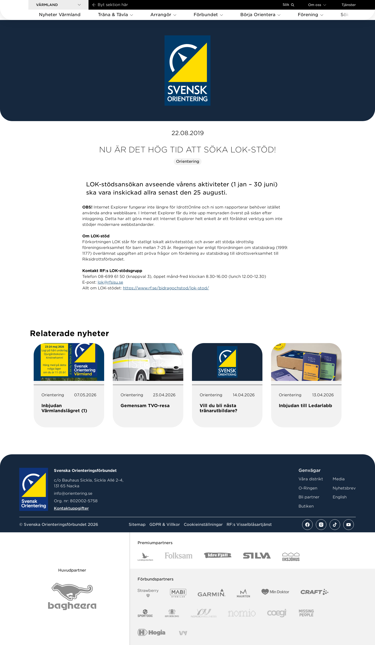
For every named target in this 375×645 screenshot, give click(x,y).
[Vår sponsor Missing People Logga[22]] (306, 613)
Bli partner (309, 497)
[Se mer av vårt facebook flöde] (307, 524)
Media (339, 479)
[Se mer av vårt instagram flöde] (321, 524)
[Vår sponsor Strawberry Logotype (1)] (148, 593)
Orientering (187, 161)
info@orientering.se (73, 493)
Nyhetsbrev (344, 488)
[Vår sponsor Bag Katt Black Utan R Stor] (72, 596)
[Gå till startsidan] (21, 10)
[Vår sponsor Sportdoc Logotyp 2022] (145, 613)
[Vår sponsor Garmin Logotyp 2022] (211, 593)
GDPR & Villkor (164, 525)
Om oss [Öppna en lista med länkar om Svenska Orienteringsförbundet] (317, 5)
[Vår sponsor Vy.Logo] (183, 633)
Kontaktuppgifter (71, 508)
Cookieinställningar (203, 525)
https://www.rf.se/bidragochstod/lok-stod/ (166, 288)
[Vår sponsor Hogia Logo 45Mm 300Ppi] (151, 633)
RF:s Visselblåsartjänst (249, 525)
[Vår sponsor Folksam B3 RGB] (178, 557)
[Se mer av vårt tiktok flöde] (335, 524)
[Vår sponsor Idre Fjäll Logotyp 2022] (218, 557)
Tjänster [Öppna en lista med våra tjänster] (349, 5)
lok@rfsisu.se (110, 282)
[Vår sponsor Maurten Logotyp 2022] (243, 593)
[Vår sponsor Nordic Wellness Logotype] (203, 613)
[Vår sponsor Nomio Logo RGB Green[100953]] (242, 613)
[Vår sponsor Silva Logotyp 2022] (257, 557)
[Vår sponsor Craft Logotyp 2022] (314, 593)
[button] (58, 5)
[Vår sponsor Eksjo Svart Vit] (290, 557)
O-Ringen (308, 488)
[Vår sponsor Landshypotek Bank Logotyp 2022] (145, 557)
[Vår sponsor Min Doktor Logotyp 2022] (275, 593)
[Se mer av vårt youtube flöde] (348, 524)
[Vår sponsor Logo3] (277, 613)
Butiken (306, 506)
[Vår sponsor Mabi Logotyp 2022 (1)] (178, 593)
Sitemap (137, 525)
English (340, 497)
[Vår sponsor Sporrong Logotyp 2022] (172, 613)
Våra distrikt (311, 479)
